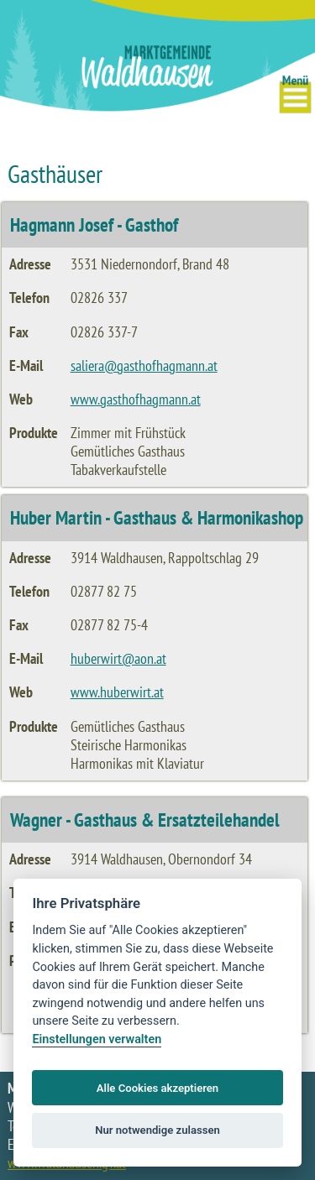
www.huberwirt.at (117, 692)
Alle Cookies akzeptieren (157, 1088)
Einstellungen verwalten (96, 1039)
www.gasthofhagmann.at (136, 399)
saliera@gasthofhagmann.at (144, 365)
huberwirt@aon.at (118, 658)
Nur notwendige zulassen (157, 1130)
